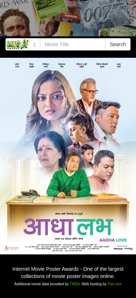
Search (118, 44)
